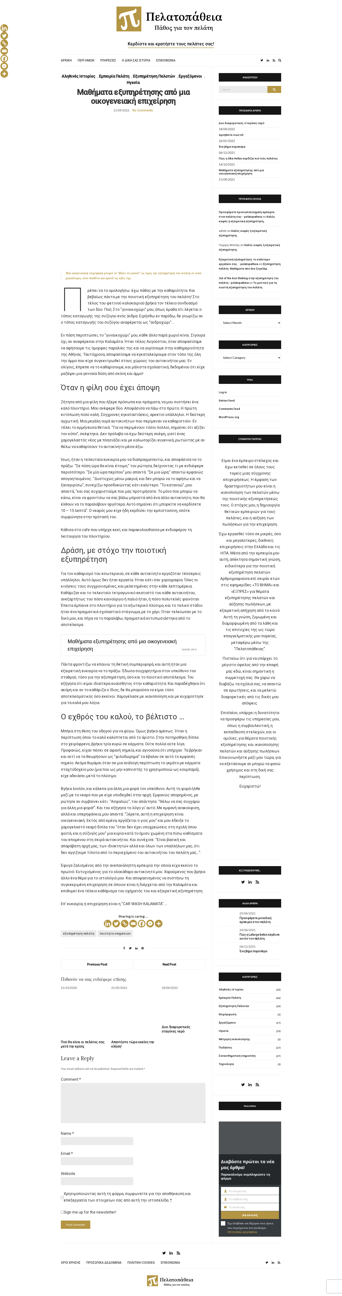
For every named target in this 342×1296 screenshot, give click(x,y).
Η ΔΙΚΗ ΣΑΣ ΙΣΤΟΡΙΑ (136, 60)
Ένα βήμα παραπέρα (232, 146)
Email (67, 1153)
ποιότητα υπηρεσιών (115, 933)
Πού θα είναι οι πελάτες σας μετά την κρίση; (82, 1044)
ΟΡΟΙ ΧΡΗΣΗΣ (70, 1262)
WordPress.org (229, 417)
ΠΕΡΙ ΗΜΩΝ (86, 60)
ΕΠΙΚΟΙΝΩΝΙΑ (165, 60)
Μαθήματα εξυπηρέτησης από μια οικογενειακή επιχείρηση (122, 645)
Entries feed (227, 400)
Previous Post (97, 964)
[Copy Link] (124, 923)
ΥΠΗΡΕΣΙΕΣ (108, 60)
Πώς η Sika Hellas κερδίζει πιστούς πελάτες (248, 158)
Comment (71, 1079)
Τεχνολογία (226, 1064)
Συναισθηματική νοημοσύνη (237, 1055)
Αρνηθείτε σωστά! (231, 135)
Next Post (169, 964)
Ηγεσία (133, 82)
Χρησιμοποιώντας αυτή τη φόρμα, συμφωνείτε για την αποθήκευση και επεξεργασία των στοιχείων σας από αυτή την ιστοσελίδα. (127, 1196)
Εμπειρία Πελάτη (114, 76)
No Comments (142, 110)
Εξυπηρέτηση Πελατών (154, 76)
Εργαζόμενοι (190, 76)
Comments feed (229, 408)
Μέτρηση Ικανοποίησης (234, 1039)
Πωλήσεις (225, 1047)
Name (67, 1133)
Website (68, 1173)
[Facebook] (141, 923)
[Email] (133, 923)
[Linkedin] (107, 923)
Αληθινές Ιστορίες (78, 76)
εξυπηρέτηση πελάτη (78, 933)
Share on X (189, 649)
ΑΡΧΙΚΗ (66, 60)
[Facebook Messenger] (150, 923)
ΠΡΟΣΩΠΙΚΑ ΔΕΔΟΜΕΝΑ (242, 1232)
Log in (223, 392)
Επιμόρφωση (227, 1014)
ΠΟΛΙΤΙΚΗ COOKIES (141, 1262)
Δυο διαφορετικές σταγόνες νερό (176, 1029)
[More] (158, 923)
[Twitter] (116, 923)
